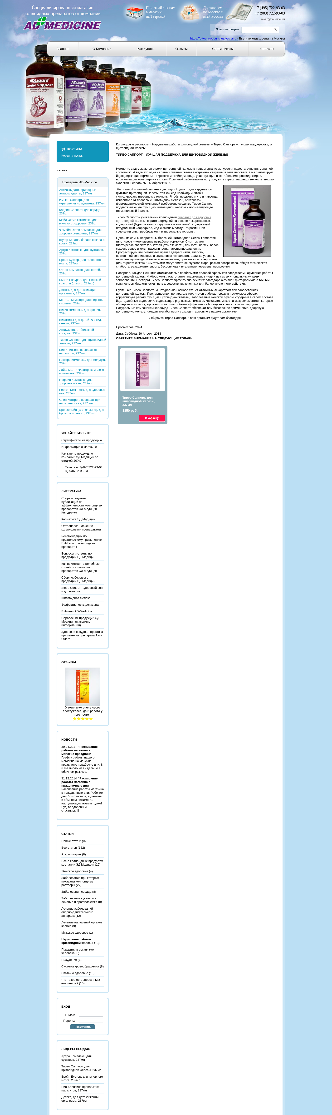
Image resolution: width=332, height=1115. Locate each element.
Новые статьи (71, 841)
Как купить (145, 49)
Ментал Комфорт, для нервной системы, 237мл (81, 301)
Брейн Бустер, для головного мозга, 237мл (80, 261)
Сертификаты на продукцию (81, 440)
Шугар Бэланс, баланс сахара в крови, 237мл (81, 241)
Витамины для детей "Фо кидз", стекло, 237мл (81, 321)
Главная (63, 49)
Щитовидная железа (76, 598)
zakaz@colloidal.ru (273, 19)
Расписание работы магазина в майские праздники (79, 750)
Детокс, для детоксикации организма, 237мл (77, 291)
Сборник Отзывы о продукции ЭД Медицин (78, 579)
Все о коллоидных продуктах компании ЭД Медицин (82, 862)
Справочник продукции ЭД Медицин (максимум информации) (80, 621)
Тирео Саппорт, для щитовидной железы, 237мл (82, 341)
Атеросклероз (71, 854)
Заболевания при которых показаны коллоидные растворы (80, 881)
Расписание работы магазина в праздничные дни (79, 782)
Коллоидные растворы (132, 144)
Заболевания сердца (76, 891)
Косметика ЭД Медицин (78, 519)
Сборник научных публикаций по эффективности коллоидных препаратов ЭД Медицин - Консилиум (81, 505)
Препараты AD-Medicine (79, 182)
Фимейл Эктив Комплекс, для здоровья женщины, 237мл (80, 231)
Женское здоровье (74, 871)
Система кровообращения (80, 966)
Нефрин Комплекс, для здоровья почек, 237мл (76, 381)
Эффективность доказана (80, 604)
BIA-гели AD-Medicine (76, 611)
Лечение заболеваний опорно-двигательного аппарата (77, 912)
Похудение (69, 959)
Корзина (74, 149)
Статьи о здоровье (74, 973)
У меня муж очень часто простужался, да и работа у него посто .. (82, 711)
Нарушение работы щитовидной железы (181, 144)
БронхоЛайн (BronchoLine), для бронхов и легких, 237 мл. (81, 411)
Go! (276, 30)
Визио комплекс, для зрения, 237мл (80, 311)
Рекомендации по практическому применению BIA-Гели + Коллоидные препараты (81, 541)
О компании (102, 49)
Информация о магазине (79, 447)
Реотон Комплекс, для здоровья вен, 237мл (82, 391)
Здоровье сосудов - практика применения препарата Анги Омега (82, 635)
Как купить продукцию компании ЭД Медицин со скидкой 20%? (79, 457)
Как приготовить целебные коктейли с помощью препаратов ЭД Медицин (80, 567)
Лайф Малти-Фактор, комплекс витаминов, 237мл (81, 371)
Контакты (267, 49)
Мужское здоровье (74, 932)
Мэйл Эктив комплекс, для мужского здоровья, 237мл (78, 221)
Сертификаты (222, 49)
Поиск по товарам (227, 29)
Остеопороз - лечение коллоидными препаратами (81, 527)
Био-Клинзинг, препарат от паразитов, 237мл (78, 351)
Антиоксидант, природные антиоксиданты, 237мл (78, 191)
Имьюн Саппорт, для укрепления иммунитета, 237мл (82, 201)
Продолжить (82, 1026)
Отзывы (182, 49)
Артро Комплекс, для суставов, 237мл (81, 251)
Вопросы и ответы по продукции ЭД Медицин (78, 555)
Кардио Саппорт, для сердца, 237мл (80, 211)
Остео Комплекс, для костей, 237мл (80, 271)
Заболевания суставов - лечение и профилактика (79, 900)
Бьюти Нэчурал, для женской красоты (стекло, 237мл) (80, 281)
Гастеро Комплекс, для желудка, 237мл (82, 361)
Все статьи (69, 847)
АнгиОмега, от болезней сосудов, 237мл (76, 331)
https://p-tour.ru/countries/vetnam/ (213, 38)
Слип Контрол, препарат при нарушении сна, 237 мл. (79, 401)
